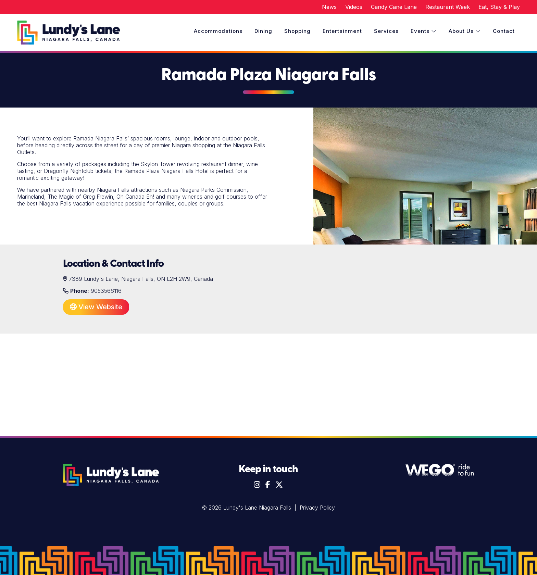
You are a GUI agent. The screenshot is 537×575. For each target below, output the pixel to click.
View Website (96, 307)
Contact (504, 31)
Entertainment (342, 31)
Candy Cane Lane (394, 6)
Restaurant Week (447, 6)
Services (386, 31)
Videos (353, 6)
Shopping (297, 31)
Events (424, 31)
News (329, 6)
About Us (465, 31)
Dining (263, 31)
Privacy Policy (317, 507)
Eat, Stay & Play (499, 6)
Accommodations (218, 31)
